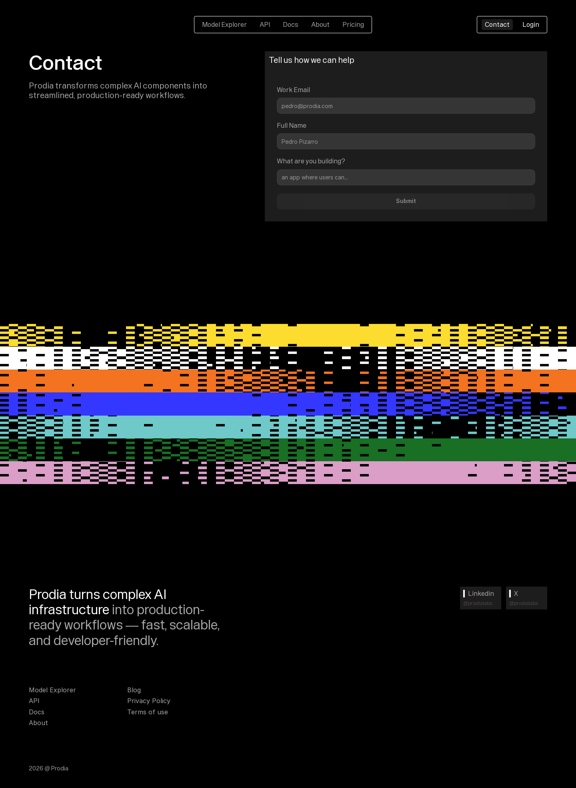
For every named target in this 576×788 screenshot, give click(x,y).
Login (530, 24)
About (320, 24)
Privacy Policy (148, 701)
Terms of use (147, 712)
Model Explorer (224, 24)
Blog (134, 690)
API (265, 24)
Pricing (353, 24)
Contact (497, 24)
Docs (290, 24)
